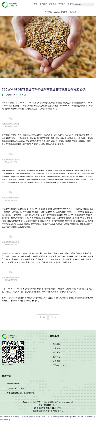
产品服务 (61, 4)
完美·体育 (45, 416)
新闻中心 (71, 4)
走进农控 (43, 4)
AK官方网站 (24, 416)
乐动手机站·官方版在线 (9, 416)
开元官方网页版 (87, 416)
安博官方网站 (35, 416)
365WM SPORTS (60, 12)
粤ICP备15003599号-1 (48, 405)
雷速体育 (54, 416)
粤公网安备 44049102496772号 (49, 408)
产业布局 (52, 4)
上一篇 (42, 317)
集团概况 (56, 344)
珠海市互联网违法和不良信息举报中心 (48, 411)
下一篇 (53, 317)
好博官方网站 (64, 416)
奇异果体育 (4, 419)
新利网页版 (75, 416)
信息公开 (73, 12)
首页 (35, 4)
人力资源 (48, 12)
